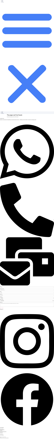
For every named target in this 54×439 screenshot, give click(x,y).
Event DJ (2, 2)
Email (0, 291)
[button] (27, 57)
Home (2, 111)
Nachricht (1, 302)
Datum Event (1, 299)
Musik (2, 1)
